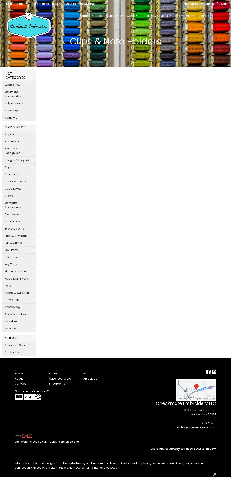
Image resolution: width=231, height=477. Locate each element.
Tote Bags (11, 110)
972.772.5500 (207, 423)
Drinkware (114, 16)
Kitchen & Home (15, 271)
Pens (177, 16)
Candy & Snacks (15, 181)
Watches (11, 328)
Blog (55, 4)
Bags (99, 16)
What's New (12, 85)
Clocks (9, 195)
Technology (12, 307)
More (189, 16)
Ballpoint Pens (14, 103)
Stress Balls (12, 300)
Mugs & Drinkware (16, 278)
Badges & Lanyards (17, 160)
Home (7, 4)
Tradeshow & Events (154, 16)
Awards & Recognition (12, 151)
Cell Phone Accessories (13, 94)
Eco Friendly (12, 221)
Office (131, 16)
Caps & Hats (13, 188)
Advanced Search (16, 345)
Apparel (85, 16)
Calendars (11, 174)
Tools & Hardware (16, 314)
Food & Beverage (16, 236)
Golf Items (12, 250)
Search (191, 4)
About (18, 4)
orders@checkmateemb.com (196, 427)
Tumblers (11, 117)
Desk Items (12, 214)
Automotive (12, 141)
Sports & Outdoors (17, 293)
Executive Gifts (14, 228)
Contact (203, 16)
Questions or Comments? (32, 391)
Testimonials (40, 4)
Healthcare (12, 257)
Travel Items (13, 321)
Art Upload (68, 4)
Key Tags (11, 264)
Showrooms (87, 4)
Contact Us (12, 352)
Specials (54, 373)
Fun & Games (14, 243)
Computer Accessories (13, 205)
